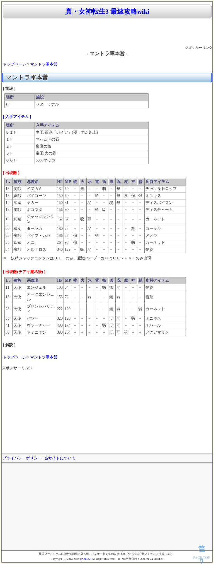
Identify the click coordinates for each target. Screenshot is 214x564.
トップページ (14, 64)
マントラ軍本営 (43, 64)
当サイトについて (60, 458)
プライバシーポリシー (22, 458)
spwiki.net (85, 558)
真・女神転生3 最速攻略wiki (107, 11)
